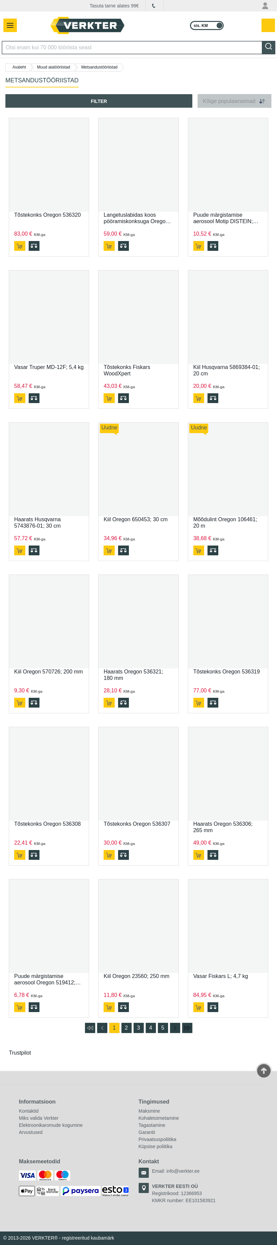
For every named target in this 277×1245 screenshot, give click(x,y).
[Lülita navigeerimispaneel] (8, 25)
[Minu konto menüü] (265, 5)
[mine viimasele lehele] (187, 1028)
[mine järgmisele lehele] (175, 1028)
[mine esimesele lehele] (90, 1028)
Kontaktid (28, 1111)
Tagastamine (152, 1125)
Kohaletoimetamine (159, 1118)
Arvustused (31, 1132)
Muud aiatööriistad (53, 67)
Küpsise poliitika (155, 1146)
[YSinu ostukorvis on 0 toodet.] (269, 26)
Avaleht (19, 67)
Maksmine (149, 1111)
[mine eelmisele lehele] (102, 1028)
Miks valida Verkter (38, 1118)
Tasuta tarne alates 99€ (114, 5)
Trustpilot (20, 1053)
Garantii (147, 1132)
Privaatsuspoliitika (157, 1139)
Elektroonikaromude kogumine (51, 1125)
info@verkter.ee (182, 1171)
